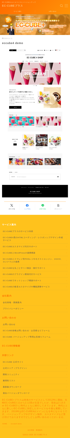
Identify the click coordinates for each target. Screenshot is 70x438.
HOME (4, 424)
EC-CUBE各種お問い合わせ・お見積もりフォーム (26, 331)
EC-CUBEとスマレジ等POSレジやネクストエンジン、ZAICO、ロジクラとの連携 (33, 260)
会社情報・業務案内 (12, 302)
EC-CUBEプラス (12, 5)
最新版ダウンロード (12, 387)
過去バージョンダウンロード (16, 393)
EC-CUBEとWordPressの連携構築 (19, 253)
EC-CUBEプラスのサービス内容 (18, 231)
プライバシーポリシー (13, 309)
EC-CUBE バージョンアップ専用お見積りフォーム (27, 337)
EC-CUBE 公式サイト (13, 362)
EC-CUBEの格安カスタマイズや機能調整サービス (26, 287)
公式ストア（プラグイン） (15, 368)
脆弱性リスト (9, 381)
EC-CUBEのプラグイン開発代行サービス (22, 274)
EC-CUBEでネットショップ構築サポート (22, 281)
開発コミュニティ (11, 374)
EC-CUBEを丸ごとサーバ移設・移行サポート (24, 268)
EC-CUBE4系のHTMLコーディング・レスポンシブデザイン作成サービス (33, 238)
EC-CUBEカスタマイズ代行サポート (20, 247)
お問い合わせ (9, 324)
